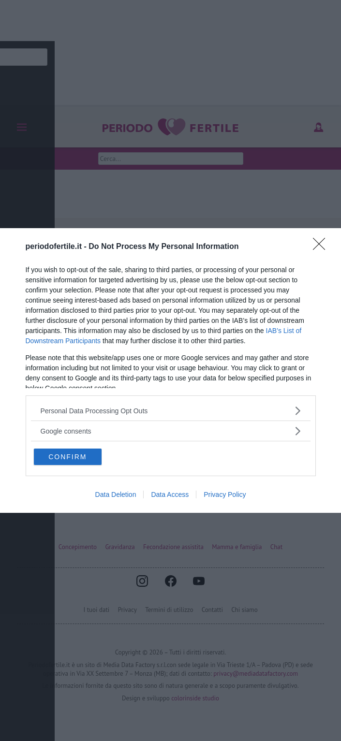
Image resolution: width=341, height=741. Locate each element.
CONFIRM (68, 457)
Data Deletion (115, 494)
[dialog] (170, 370)
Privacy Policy (225, 494)
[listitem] (171, 411)
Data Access (170, 494)
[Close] (322, 247)
